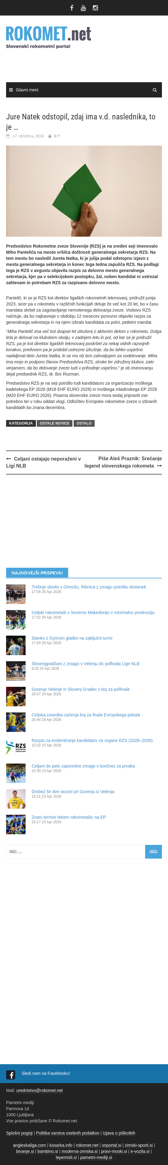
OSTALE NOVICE (54, 423)
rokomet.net (87, 1145)
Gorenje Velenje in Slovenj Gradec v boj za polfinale (81, 689)
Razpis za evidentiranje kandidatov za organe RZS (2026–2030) (92, 740)
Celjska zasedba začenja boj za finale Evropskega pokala (86, 714)
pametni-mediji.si (96, 1157)
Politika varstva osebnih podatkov (68, 1133)
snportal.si (111, 1145)
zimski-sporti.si (139, 1145)
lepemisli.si (66, 1157)
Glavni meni (27, 89)
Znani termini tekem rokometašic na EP (69, 817)
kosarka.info (60, 1145)
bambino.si (47, 1151)
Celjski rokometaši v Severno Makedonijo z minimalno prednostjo (93, 612)
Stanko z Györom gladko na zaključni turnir (72, 638)
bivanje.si (25, 1151)
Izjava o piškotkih (119, 1133)
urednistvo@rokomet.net (39, 1090)
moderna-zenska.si (79, 1151)
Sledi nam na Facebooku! (46, 1073)
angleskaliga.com (29, 1145)
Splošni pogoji (19, 1133)
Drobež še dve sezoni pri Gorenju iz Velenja (73, 791)
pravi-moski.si (114, 1151)
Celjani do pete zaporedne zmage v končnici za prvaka (83, 766)
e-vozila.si (140, 1151)
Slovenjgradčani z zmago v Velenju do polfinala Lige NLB (85, 663)
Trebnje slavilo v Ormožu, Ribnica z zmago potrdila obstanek (89, 586)
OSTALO (84, 423)
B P (57, 136)
